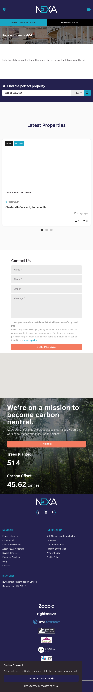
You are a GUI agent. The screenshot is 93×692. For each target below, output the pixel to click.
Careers (6, 565)
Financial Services (11, 557)
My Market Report (69, 22)
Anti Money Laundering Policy (61, 536)
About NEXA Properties (13, 548)
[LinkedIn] (53, 512)
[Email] (46, 289)
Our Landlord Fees (55, 544)
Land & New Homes (11, 544)
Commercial (8, 540)
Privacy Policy (53, 553)
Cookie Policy (53, 557)
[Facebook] (38, 512)
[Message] (46, 306)
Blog (4, 561)
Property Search (10, 536)
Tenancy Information (56, 548)
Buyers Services (10, 553)
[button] (82, 385)
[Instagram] (46, 512)
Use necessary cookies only (41, 686)
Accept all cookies (41, 678)
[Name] (46, 269)
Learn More (46, 444)
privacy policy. (31, 340)
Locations (51, 540)
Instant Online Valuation (23, 22)
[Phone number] (46, 279)
